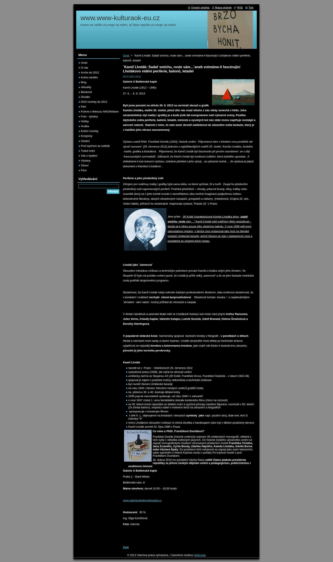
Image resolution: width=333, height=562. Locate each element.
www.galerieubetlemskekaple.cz (142, 500)
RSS (240, 7)
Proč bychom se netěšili (95, 146)
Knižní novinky (90, 131)
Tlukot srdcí (88, 150)
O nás (84, 67)
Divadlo (85, 96)
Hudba (85, 126)
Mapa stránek (223, 7)
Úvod (126, 55)
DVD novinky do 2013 (94, 101)
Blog (83, 82)
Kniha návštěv (89, 77)
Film (83, 106)
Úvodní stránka (200, 7)
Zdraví (85, 165)
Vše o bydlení (89, 155)
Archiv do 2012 (90, 72)
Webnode (200, 555)
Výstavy (85, 160)
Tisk (250, 7)
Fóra (83, 170)
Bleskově (86, 92)
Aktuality (86, 87)
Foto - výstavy (89, 116)
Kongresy (86, 136)
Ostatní (85, 141)
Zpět (126, 547)
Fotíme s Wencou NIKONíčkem (100, 111)
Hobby (85, 121)
